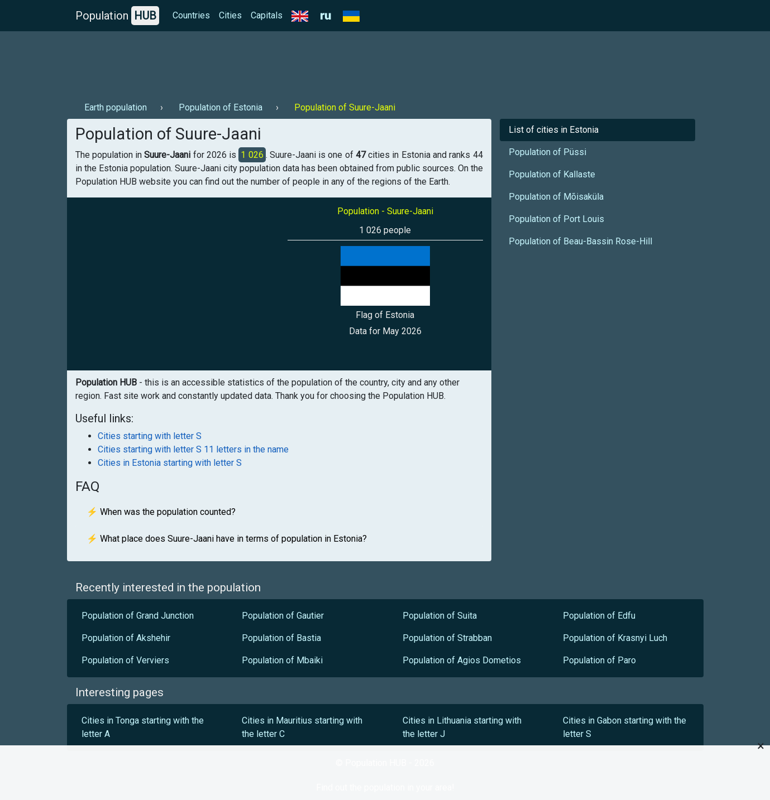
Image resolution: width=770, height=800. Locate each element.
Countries (191, 15)
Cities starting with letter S (150, 436)
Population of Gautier (283, 615)
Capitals (267, 15)
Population (117, 15)
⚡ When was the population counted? (161, 512)
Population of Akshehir (126, 638)
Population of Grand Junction (138, 615)
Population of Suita (440, 615)
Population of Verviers (125, 660)
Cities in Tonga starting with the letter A (143, 727)
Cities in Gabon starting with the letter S (624, 727)
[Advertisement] (270, 62)
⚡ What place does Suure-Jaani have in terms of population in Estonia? (227, 538)
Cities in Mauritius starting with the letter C (302, 727)
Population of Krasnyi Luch (615, 638)
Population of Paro (599, 660)
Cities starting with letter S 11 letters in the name (193, 449)
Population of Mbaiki (282, 660)
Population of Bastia (281, 638)
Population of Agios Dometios (462, 660)
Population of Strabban (447, 638)
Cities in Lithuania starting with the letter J (462, 727)
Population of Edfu (599, 615)
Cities (230, 15)
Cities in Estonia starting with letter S (170, 462)
